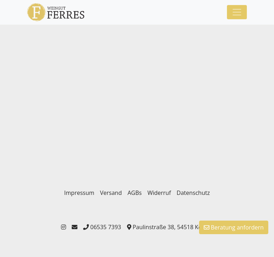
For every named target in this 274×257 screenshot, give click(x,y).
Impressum (79, 193)
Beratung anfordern (234, 227)
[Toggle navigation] (237, 12)
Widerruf (159, 193)
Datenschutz (193, 193)
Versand (111, 193)
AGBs (134, 193)
